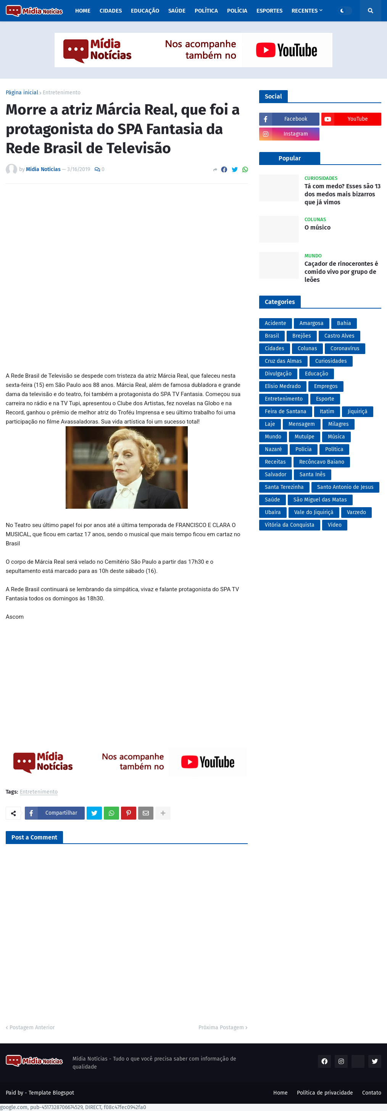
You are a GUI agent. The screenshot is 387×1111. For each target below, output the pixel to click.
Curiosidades (331, 361)
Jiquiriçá (358, 411)
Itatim (327, 411)
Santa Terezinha (284, 487)
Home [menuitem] (82, 10)
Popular (290, 158)
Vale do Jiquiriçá (314, 512)
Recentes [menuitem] (305, 10)
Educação (316, 373)
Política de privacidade (325, 1093)
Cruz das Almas (283, 361)
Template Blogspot (51, 1093)
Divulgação (278, 373)
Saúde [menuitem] (176, 10)
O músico (318, 227)
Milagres (338, 424)
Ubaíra (273, 512)
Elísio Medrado (283, 386)
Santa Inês (313, 474)
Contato (371, 1093)
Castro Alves (339, 336)
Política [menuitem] (206, 10)
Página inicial (22, 92)
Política (334, 449)
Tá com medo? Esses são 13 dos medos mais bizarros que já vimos (343, 194)
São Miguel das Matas (320, 499)
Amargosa (312, 323)
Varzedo (356, 512)
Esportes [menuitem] (269, 10)
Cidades (274, 348)
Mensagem (302, 424)
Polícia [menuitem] (237, 10)
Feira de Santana (285, 411)
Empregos (326, 386)
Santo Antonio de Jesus (345, 487)
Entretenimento (62, 92)
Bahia (344, 323)
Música (336, 436)
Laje (270, 424)
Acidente (275, 323)
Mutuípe (304, 436)
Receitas (275, 462)
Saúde (272, 499)
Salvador (275, 474)
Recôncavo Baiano (321, 462)
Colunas (307, 348)
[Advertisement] (127, 277)
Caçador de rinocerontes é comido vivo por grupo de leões (341, 271)
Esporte (325, 399)
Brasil (272, 336)
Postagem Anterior (32, 1027)
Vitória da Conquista (289, 525)
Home (280, 1093)
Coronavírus (345, 348)
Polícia (303, 449)
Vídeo (335, 525)
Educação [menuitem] (145, 10)
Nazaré (273, 449)
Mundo (273, 436)
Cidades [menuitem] (111, 10)
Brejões (301, 336)
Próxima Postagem (221, 1027)
